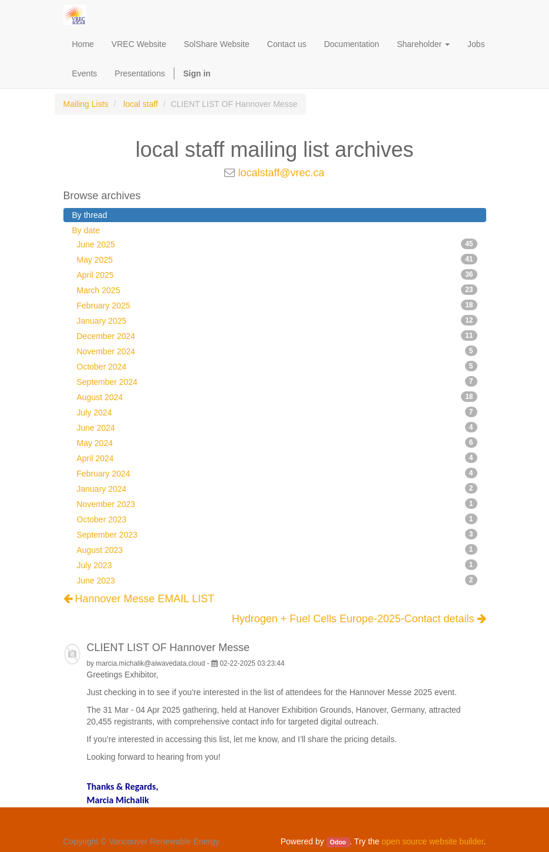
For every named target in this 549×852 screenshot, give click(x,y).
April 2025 (277, 274)
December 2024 (277, 335)
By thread (89, 215)
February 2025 (277, 305)
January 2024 (277, 488)
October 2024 (277, 366)
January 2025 (277, 320)
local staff (140, 104)
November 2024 (277, 351)
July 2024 (277, 412)
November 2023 (277, 503)
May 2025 (277, 259)
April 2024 (277, 457)
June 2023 (277, 580)
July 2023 (277, 564)
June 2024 (277, 427)
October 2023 (277, 519)
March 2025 (277, 289)
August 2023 (277, 549)
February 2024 (277, 473)
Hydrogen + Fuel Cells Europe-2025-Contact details (359, 619)
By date (86, 230)
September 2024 (277, 381)
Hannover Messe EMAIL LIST (138, 599)
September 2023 (277, 534)
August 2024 (277, 396)
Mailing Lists (86, 104)
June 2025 (277, 244)
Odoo (338, 842)
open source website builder (433, 841)
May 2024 (277, 442)
